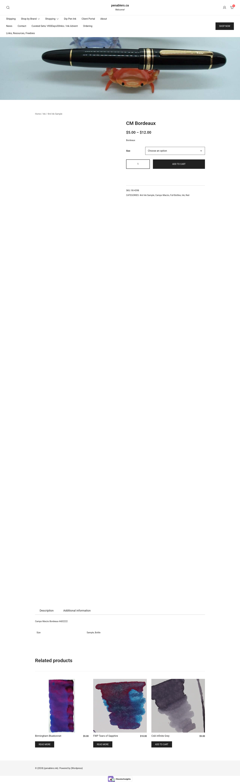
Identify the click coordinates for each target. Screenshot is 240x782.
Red (187, 195)
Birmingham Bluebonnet (48, 735)
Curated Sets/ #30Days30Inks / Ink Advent (55, 26)
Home (38, 114)
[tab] (46, 610)
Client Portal (88, 18)
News (9, 26)
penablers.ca (120, 5)
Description (47, 610)
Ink (44, 114)
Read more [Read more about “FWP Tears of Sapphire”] (103, 744)
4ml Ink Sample (55, 114)
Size (128, 150)
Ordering (87, 26)
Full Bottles (175, 195)
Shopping (50, 18)
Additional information (77, 610)
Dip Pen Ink (70, 18)
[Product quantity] (138, 164)
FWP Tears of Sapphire (105, 735)
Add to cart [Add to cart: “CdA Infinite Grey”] (161, 744)
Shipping (11, 18)
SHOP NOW (224, 26)
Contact (22, 26)
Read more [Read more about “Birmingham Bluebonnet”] (45, 744)
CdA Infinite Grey (160, 735)
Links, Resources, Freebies (20, 33)
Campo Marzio (162, 195)
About (103, 18)
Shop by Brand (29, 18)
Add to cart (179, 164)
